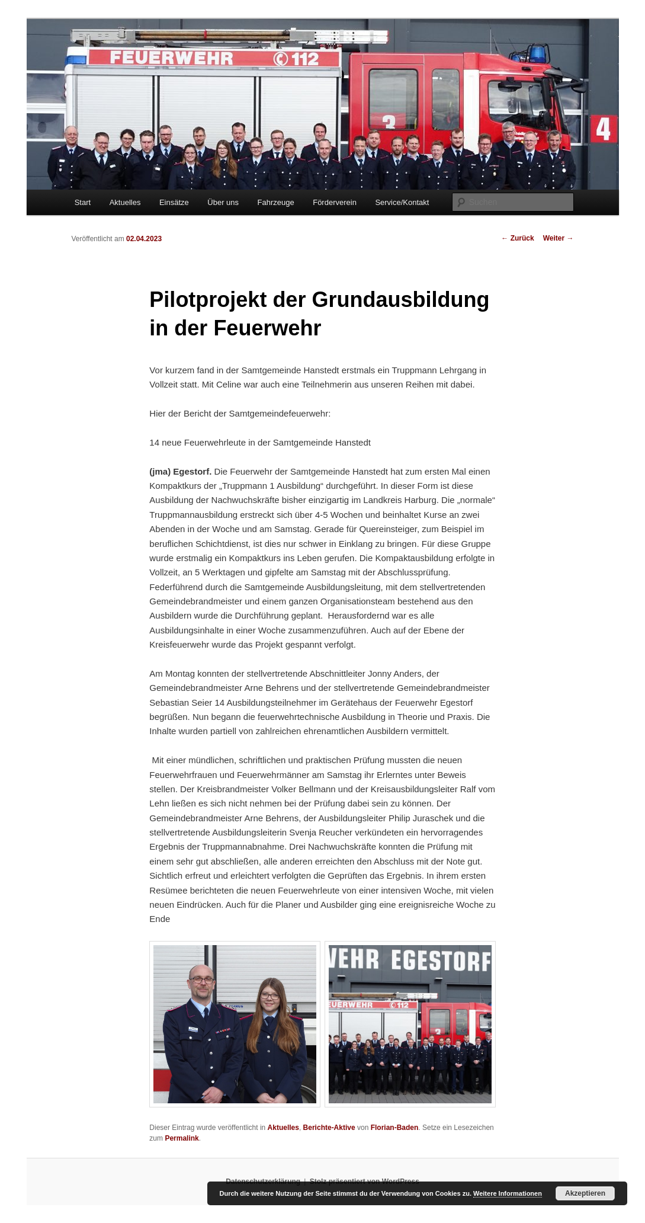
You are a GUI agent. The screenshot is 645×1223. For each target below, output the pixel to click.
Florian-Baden (395, 1127)
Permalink (181, 1138)
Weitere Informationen (507, 1193)
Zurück (517, 238)
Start (83, 202)
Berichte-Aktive (329, 1127)
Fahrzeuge (276, 202)
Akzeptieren (585, 1193)
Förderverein (335, 202)
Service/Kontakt (402, 202)
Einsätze (174, 202)
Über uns (223, 202)
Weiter (558, 238)
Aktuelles (125, 202)
